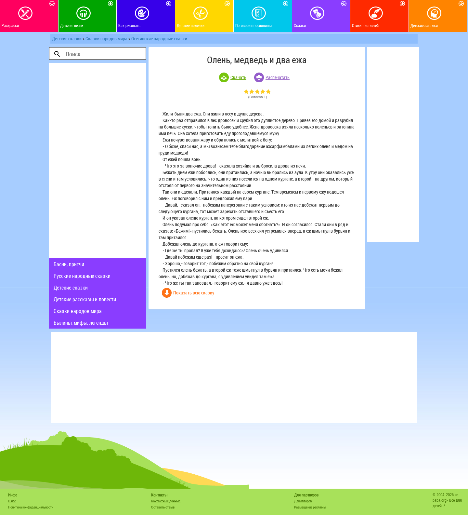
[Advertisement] (97, 160)
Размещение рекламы (310, 507)
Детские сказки (67, 38)
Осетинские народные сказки (159, 38)
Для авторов (303, 500)
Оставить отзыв (163, 507)
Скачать (238, 77)
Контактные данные (165, 500)
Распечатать (278, 77)
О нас (12, 500)
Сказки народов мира (106, 38)
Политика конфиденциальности (30, 507)
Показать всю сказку (193, 293)
